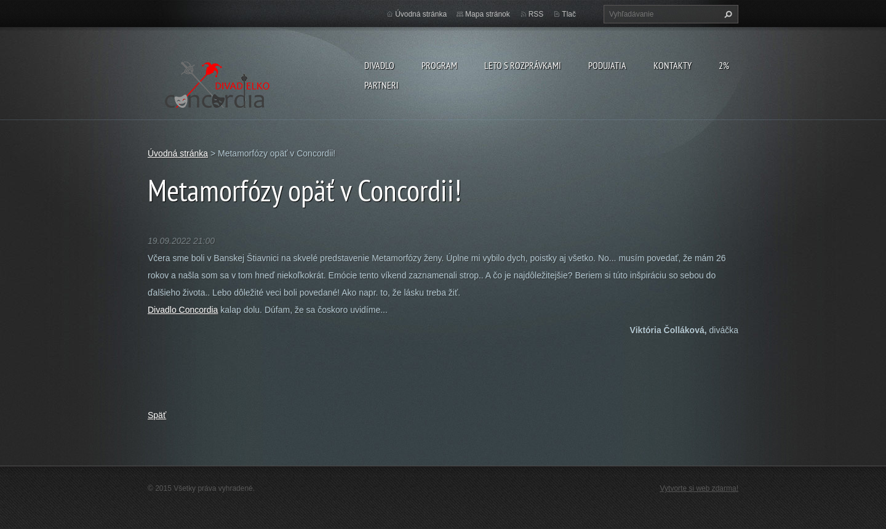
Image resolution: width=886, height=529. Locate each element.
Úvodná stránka (421, 14)
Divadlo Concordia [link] (183, 310)
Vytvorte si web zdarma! (699, 488)
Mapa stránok (487, 14)
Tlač (569, 14)
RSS (536, 14)
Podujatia (607, 65)
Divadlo (379, 65)
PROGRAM (439, 65)
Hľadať (726, 14)
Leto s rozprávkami (522, 65)
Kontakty (672, 65)
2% (724, 65)
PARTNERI (381, 85)
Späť (157, 415)
